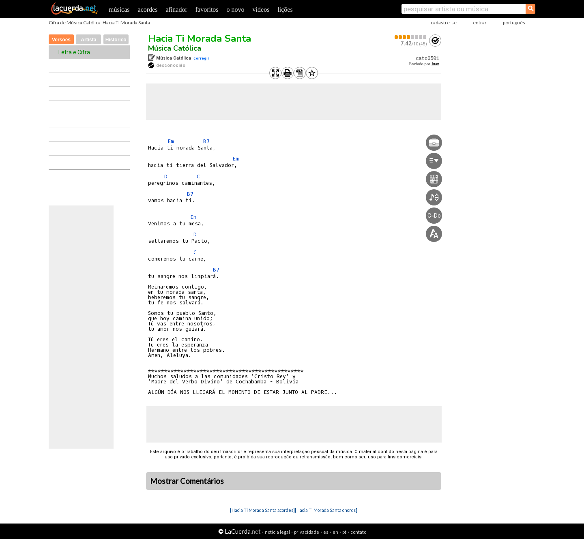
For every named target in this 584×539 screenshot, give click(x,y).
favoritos (207, 9)
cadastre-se (444, 22)
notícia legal (277, 532)
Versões (61, 40)
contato (358, 532)
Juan (435, 64)
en (335, 532)
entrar (480, 22)
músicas (119, 9)
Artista (88, 40)
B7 (206, 141)
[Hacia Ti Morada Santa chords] (326, 510)
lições (284, 9)
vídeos (261, 9)
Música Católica (174, 48)
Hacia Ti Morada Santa (199, 38)
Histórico (116, 40)
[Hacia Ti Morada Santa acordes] (262, 510)
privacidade (306, 532)
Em (170, 141)
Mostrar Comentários (187, 481)
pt (344, 532)
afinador (176, 9)
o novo (236, 9)
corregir (201, 58)
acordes (148, 9)
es (325, 532)
